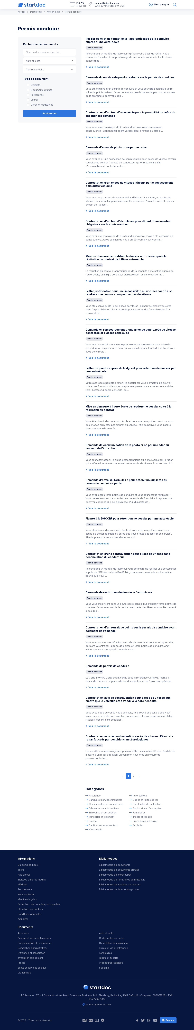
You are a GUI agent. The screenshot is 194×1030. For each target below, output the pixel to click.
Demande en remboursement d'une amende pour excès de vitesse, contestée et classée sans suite (131, 331)
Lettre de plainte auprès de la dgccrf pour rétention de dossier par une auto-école (131, 369)
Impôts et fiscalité (142, 816)
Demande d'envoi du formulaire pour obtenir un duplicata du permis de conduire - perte (126, 481)
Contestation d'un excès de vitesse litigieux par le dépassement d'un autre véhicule (129, 184)
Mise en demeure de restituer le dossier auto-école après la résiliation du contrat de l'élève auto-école (126, 257)
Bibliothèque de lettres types (115, 874)
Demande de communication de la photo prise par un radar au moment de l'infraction (127, 446)
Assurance (95, 795)
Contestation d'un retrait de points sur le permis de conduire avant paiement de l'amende (131, 629)
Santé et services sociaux (103, 825)
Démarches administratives (104, 808)
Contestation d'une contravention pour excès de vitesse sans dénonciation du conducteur (128, 555)
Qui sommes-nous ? (29, 864)
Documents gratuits (41, 89)
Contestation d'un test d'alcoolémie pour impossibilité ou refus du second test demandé (130, 114)
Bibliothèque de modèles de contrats (120, 884)
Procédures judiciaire (145, 821)
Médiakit (22, 884)
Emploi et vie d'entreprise (147, 808)
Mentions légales (27, 899)
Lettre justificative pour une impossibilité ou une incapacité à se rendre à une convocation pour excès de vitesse (129, 292)
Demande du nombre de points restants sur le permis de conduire (130, 77)
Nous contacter (26, 894)
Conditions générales (30, 914)
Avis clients (24, 874)
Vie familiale (95, 829)
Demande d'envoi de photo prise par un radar (116, 147)
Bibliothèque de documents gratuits (119, 869)
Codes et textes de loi (145, 799)
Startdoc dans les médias (32, 879)
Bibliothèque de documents (114, 864)
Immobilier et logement (101, 816)
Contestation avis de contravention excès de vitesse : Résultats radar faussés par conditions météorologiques (129, 738)
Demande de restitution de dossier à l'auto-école (119, 592)
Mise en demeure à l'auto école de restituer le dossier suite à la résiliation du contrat (128, 408)
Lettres (35, 99)
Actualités (23, 918)
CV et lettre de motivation (147, 804)
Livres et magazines (42, 104)
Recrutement (25, 889)
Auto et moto (140, 795)
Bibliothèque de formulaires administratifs (122, 879)
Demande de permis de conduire (107, 666)
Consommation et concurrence (106, 804)
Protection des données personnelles (39, 904)
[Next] (139, 776)
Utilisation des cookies (30, 909)
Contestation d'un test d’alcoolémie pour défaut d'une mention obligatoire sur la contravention (128, 222)
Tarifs (21, 869)
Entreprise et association (102, 812)
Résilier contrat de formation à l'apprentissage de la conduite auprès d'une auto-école (127, 40)
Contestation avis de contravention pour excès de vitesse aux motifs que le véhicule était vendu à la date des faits (128, 699)
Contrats (35, 84)
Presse (93, 821)
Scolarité (138, 825)
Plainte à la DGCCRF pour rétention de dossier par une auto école (130, 518)
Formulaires (37, 94)
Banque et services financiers (105, 799)
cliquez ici (81, 6)
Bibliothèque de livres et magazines (119, 889)
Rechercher (49, 113)
